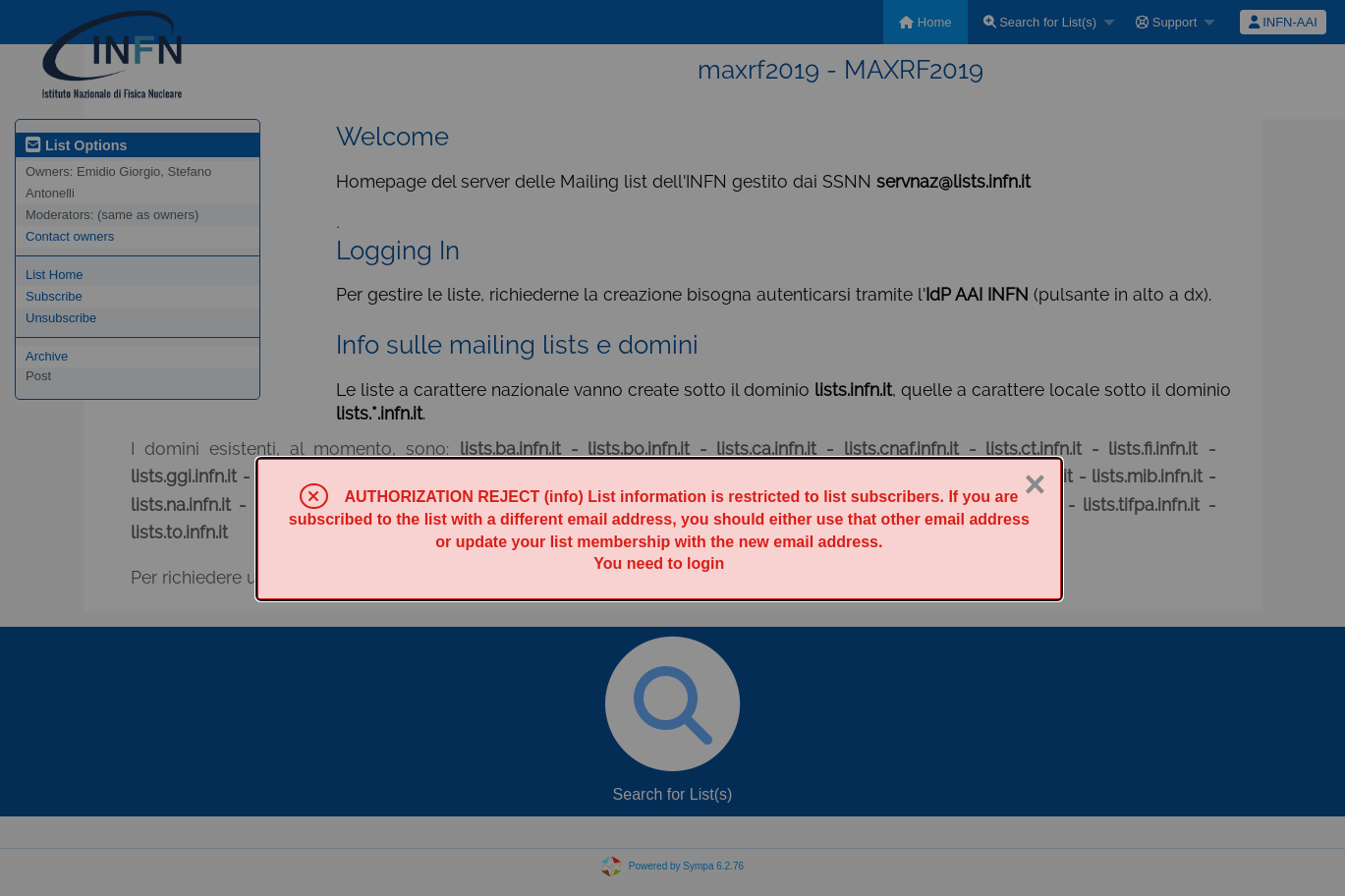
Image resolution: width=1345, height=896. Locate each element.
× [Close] (1034, 484)
